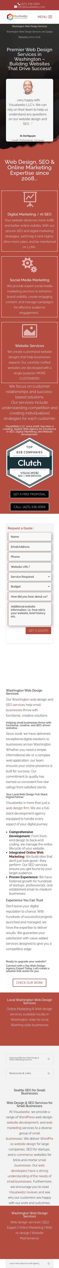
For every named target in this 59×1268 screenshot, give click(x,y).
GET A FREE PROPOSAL (29, 494)
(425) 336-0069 (30, 4)
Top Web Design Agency (25, 967)
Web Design (15, 1103)
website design (25, 1144)
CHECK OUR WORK (29, 982)
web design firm (17, 808)
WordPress (27, 1117)
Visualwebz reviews (23, 1192)
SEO (26, 124)
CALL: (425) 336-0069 (29, 507)
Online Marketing (19, 1009)
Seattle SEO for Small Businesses (29, 1091)
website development (22, 1122)
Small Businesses (29, 1106)
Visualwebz (21, 1112)
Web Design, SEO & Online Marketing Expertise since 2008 (30, 170)
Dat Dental (39, 141)
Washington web (24, 699)
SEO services (15, 705)
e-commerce (23, 1155)
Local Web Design (23, 794)
